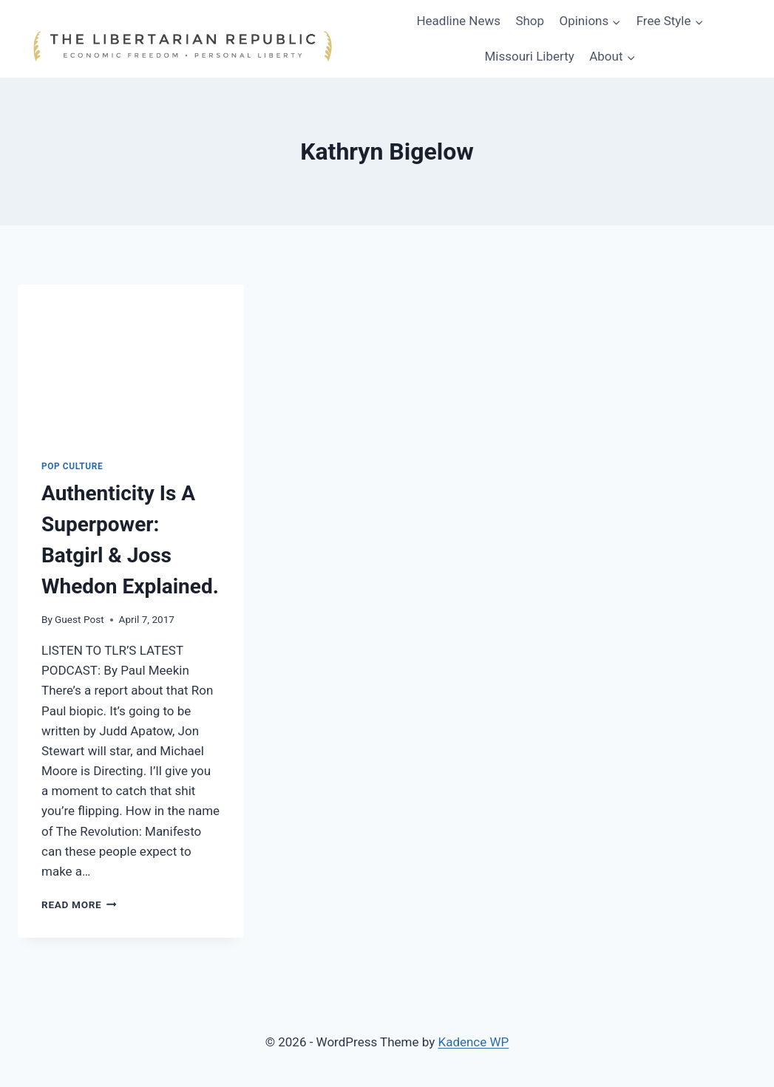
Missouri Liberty (529, 56)
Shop (529, 20)
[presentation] (131, 359)
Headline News (458, 20)
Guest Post (79, 619)
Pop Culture (72, 466)
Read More (79, 904)
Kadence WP (473, 1042)
